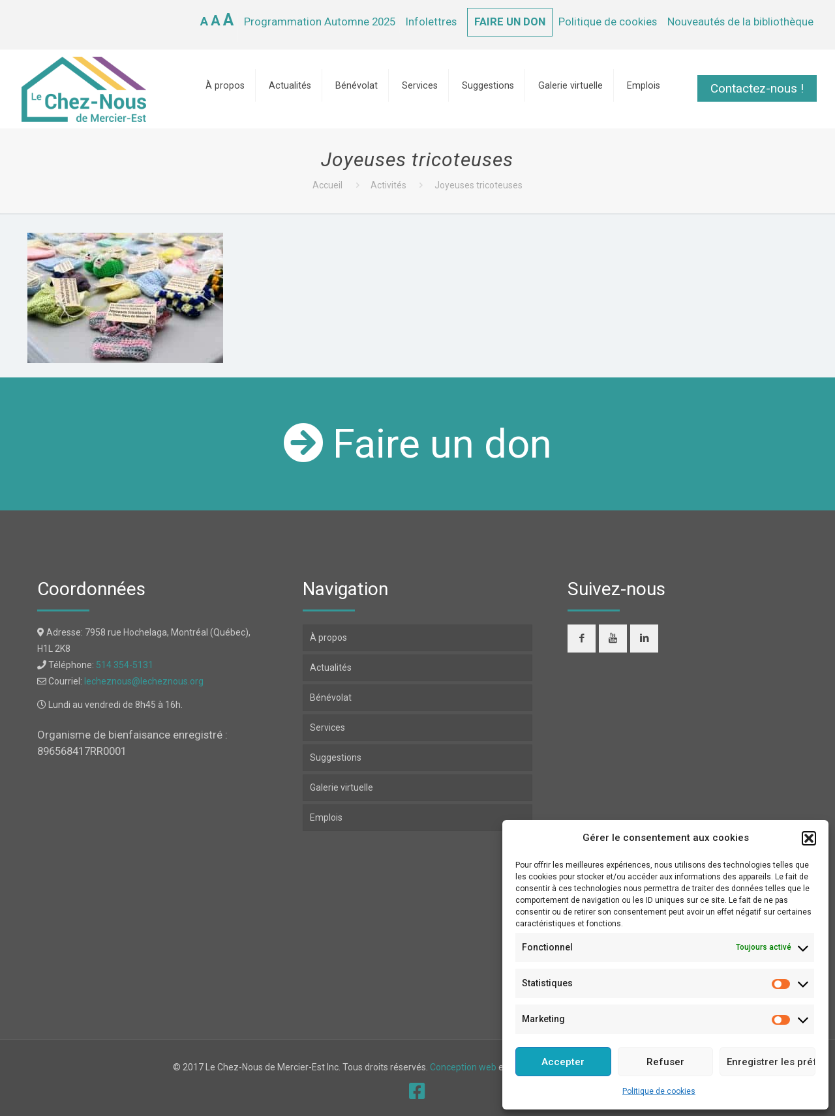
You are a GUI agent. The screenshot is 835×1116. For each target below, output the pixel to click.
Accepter (562, 1062)
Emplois (326, 817)
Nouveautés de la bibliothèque (740, 21)
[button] (808, 838)
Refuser (665, 1062)
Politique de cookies (658, 1091)
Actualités (331, 667)
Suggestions (335, 757)
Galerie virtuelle (341, 787)
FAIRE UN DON (509, 21)
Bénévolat (331, 697)
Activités (388, 185)
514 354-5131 (124, 665)
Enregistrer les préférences (771, 1062)
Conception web (463, 1067)
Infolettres (431, 21)
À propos (328, 637)
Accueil (327, 185)
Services (327, 727)
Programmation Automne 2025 (319, 21)
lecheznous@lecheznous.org (144, 681)
